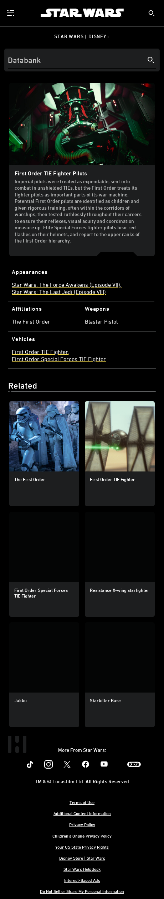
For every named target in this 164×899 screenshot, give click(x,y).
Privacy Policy (82, 824)
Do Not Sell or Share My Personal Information (82, 891)
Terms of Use (82, 802)
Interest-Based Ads (82, 880)
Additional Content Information (82, 813)
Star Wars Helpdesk (82, 868)
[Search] (82, 60)
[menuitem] (11, 12)
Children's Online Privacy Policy (82, 835)
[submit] (151, 13)
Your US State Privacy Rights (82, 846)
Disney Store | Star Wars (82, 857)
